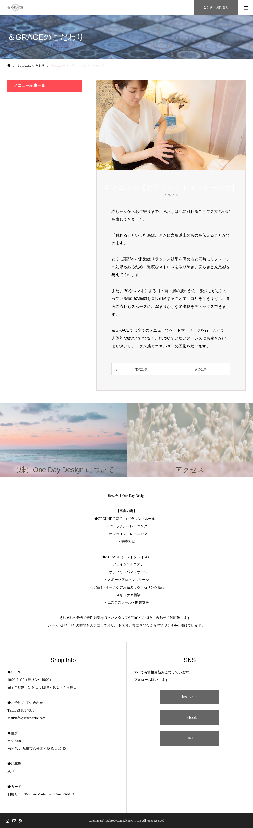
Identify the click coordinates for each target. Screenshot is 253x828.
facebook (189, 717)
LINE (189, 738)
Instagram (190, 697)
